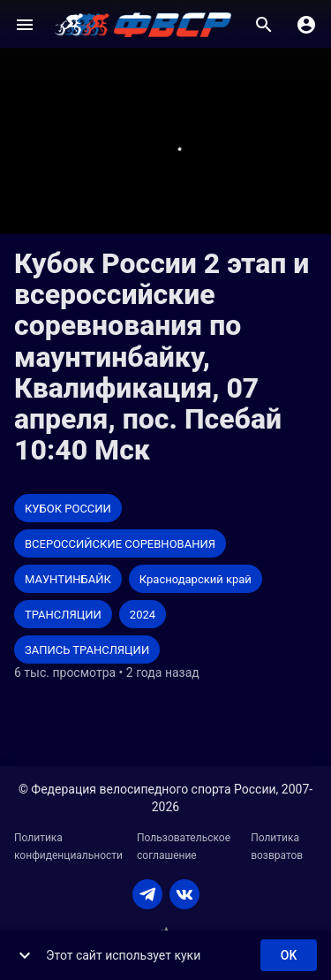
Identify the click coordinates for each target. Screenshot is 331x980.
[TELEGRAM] (147, 894)
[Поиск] (264, 25)
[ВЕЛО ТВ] (143, 24)
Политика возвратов (277, 847)
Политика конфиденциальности (68, 847)
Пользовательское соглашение (183, 847)
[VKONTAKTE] (184, 894)
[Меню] (25, 25)
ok (288, 955)
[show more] (25, 955)
